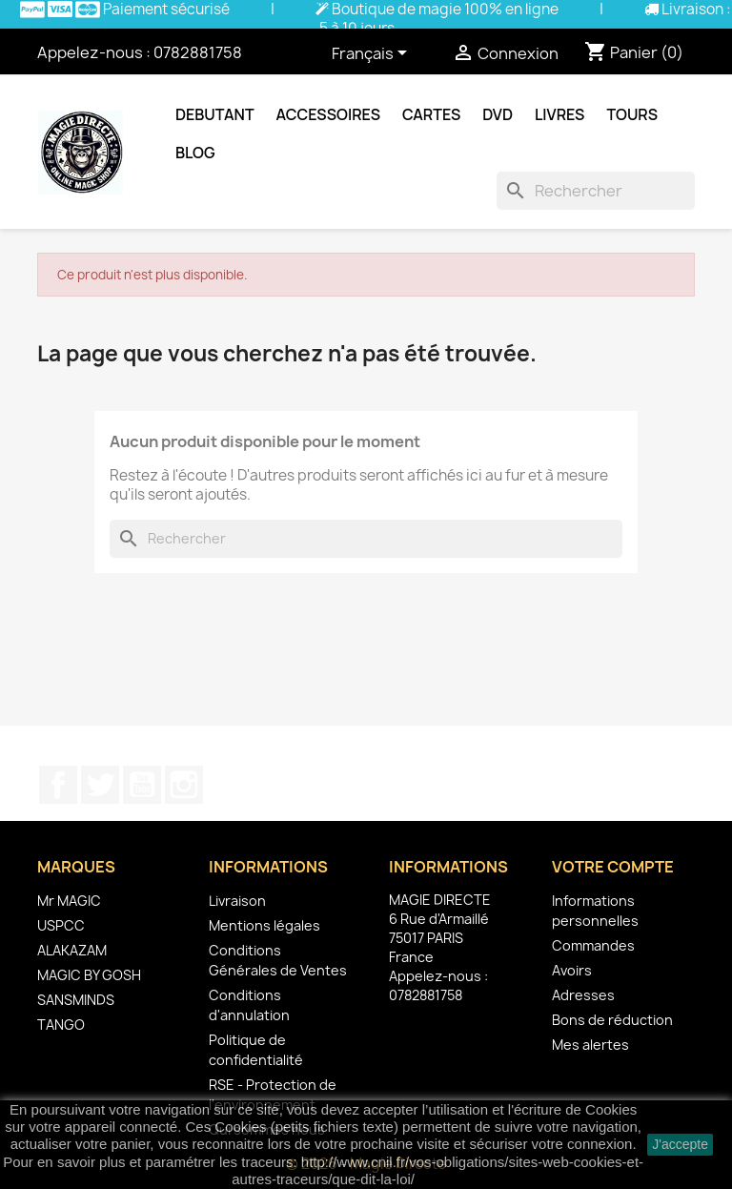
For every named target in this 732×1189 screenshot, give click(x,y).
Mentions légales (264, 925)
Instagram (184, 785)
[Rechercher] (596, 191)
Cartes (431, 114)
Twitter (100, 785)
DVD (497, 114)
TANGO (61, 1024)
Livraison (237, 901)
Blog (195, 152)
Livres (559, 114)
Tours (632, 114)
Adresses (583, 995)
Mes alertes (590, 1044)
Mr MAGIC (69, 901)
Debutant (214, 114)
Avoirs (572, 970)
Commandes (593, 945)
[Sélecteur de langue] (373, 54)
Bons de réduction (612, 1020)
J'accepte (680, 1144)
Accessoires (328, 114)
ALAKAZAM (72, 950)
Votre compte (613, 866)
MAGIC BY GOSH (89, 975)
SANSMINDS (75, 1000)
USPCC (61, 925)
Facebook (58, 785)
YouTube (142, 785)
